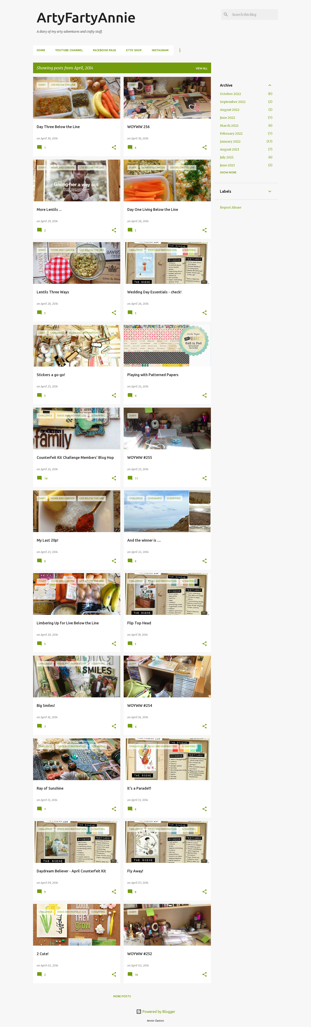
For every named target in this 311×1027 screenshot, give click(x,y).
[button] (114, 148)
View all (201, 68)
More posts (122, 996)
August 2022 (229, 110)
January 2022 (230, 141)
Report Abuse (230, 207)
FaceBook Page (104, 50)
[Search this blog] (254, 14)
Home (41, 50)
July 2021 (227, 157)
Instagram (160, 50)
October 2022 (230, 94)
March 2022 (229, 126)
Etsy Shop (134, 50)
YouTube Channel (69, 50)
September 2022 (233, 102)
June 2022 (227, 118)
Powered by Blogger (155, 1012)
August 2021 (229, 149)
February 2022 (231, 133)
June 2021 (227, 165)
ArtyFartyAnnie (86, 17)
